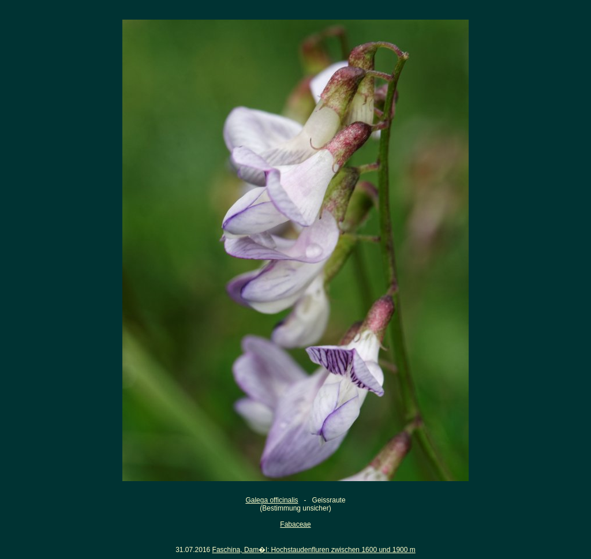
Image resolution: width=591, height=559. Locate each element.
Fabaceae (295, 524)
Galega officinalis (271, 500)
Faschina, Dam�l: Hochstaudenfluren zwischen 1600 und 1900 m (314, 550)
